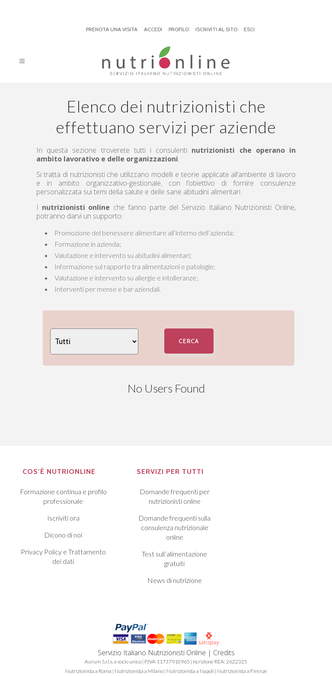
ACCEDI (153, 29)
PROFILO (179, 29)
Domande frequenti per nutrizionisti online (175, 496)
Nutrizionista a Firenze (242, 671)
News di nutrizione (174, 580)
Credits (224, 652)
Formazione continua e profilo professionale (63, 496)
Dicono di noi (63, 535)
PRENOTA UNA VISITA (111, 29)
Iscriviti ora (63, 518)
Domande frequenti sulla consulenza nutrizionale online (174, 527)
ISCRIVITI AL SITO (216, 29)
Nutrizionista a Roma (88, 671)
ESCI (249, 29)
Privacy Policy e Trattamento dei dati (63, 556)
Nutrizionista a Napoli (190, 671)
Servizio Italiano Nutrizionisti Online (238, 207)
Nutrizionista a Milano (139, 671)
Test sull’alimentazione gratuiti (174, 558)
